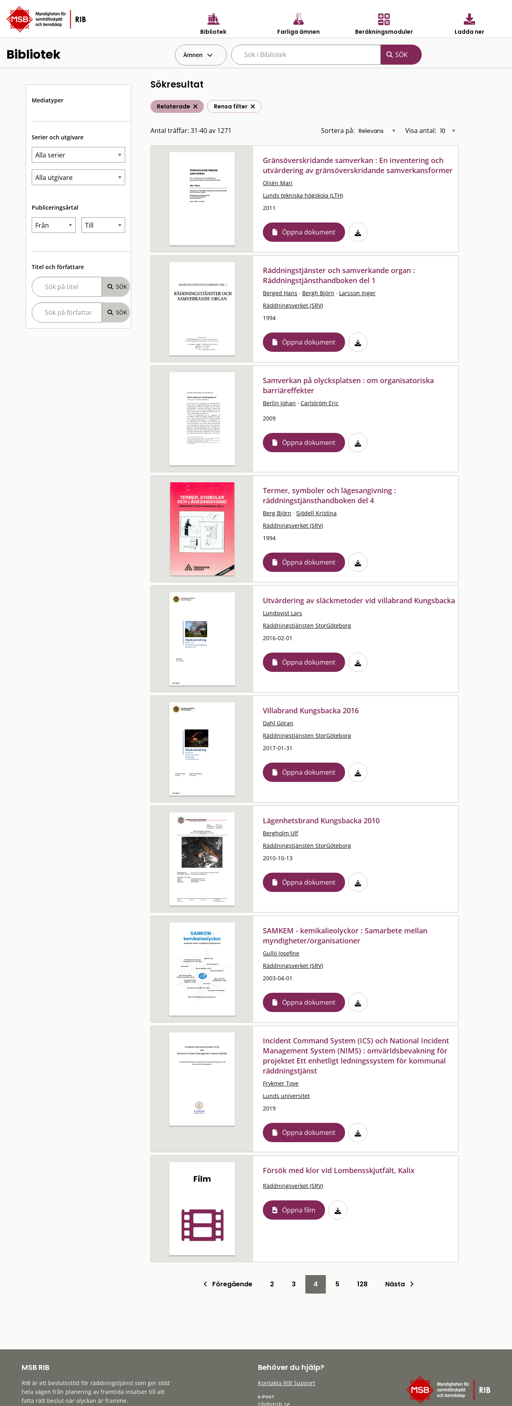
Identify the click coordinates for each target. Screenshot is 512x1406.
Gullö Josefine (281, 953)
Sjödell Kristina (316, 513)
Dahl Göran (278, 723)
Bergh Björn (318, 293)
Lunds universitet (286, 1096)
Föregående (227, 1284)
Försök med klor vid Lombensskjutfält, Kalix (338, 1170)
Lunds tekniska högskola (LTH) (303, 195)
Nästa (399, 1284)
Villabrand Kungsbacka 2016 (311, 710)
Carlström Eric (320, 403)
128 (362, 1284)
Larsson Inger (357, 293)
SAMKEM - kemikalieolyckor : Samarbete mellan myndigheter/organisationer (345, 935)
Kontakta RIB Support (286, 1383)
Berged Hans (280, 293)
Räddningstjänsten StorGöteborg (307, 625)
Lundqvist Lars (282, 613)
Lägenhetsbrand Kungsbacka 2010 (321, 820)
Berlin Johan (279, 403)
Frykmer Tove (281, 1083)
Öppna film (298, 1210)
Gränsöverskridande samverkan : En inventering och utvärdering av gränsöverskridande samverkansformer (358, 165)
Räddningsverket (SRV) (293, 305)
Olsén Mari (278, 183)
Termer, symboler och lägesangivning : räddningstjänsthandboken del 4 (329, 495)
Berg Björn (277, 513)
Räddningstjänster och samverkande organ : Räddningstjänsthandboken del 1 (339, 275)
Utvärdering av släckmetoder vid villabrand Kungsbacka (359, 600)
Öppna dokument (308, 232)
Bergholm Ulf (280, 833)
